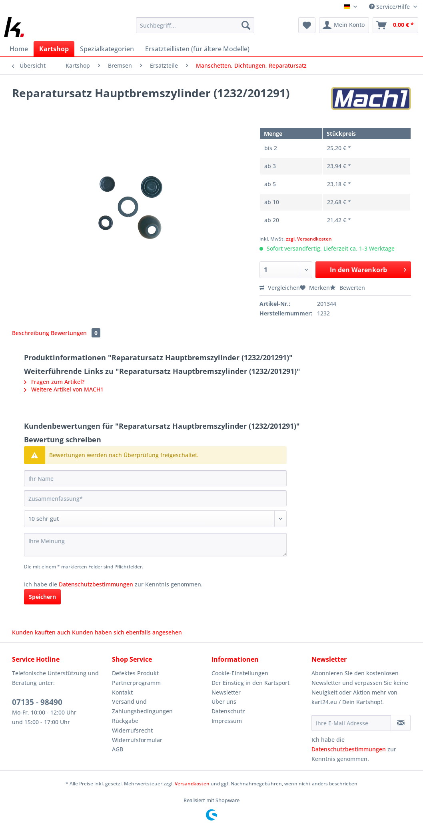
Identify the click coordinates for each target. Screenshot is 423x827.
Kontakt (122, 692)
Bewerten (347, 287)
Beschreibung (30, 333)
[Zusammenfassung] (155, 498)
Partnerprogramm (136, 682)
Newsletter (226, 692)
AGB (117, 749)
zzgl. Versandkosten (309, 238)
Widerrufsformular (137, 740)
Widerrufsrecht (132, 730)
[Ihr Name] (155, 478)
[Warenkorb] (395, 25)
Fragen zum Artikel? (54, 381)
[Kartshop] (54, 48)
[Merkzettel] (306, 25)
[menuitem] (195, 29)
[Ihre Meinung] (155, 544)
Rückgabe (125, 721)
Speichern (42, 596)
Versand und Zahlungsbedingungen (142, 706)
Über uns (224, 701)
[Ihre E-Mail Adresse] (351, 723)
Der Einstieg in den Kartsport (250, 682)
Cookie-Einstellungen (240, 673)
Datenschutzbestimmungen (96, 584)
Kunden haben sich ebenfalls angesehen (127, 632)
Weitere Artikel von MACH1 (64, 389)
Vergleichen (279, 287)
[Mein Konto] (344, 25)
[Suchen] (245, 25)
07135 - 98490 (37, 702)
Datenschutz (228, 711)
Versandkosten (192, 783)
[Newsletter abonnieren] (401, 723)
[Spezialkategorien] (107, 48)
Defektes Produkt (135, 673)
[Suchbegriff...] (195, 25)
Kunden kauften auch (41, 632)
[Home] (19, 48)
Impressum (227, 721)
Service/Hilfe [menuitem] (390, 6)
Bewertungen (75, 333)
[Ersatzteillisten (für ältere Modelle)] (197, 48)
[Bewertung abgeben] (155, 518)
